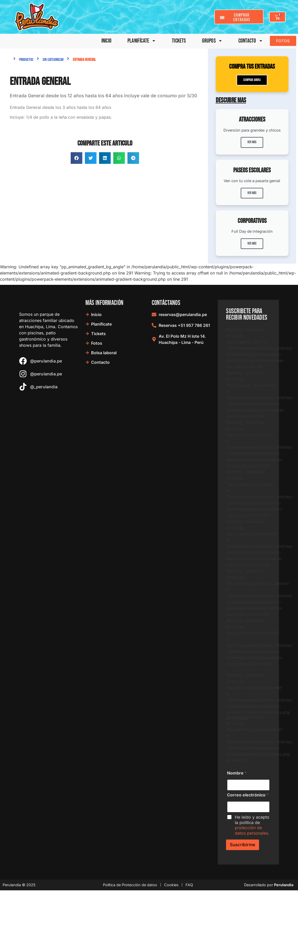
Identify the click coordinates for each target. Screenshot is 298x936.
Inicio (106, 40)
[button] (76, 158)
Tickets (179, 40)
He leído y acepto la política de (252, 863)
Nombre (237, 811)
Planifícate (141, 40)
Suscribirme (242, 882)
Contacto (250, 40)
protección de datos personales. (252, 868)
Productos (26, 59)
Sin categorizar (53, 59)
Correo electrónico (248, 832)
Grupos (212, 40)
